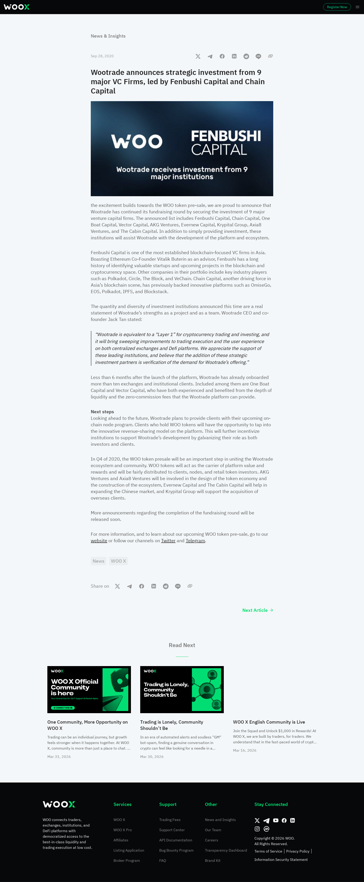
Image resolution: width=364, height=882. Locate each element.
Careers (211, 840)
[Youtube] (276, 821)
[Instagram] (257, 829)
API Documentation (175, 840)
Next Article (257, 610)
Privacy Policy (297, 851)
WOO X (119, 820)
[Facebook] (284, 821)
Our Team (213, 830)
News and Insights (220, 820)
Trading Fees (170, 820)
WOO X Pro (123, 830)
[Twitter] (257, 821)
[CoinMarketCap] (266, 829)
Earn (164, 7)
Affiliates (121, 840)
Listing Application (129, 850)
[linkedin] (234, 56)
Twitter (168, 540)
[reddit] (246, 56)
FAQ (162, 860)
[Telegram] (266, 820)
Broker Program (127, 860)
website (99, 540)
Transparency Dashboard (226, 850)
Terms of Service (268, 851)
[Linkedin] (292, 821)
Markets (64, 7)
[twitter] (198, 56)
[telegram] (210, 56)
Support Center (172, 830)
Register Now (324, 7)
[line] (258, 56)
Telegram (195, 540)
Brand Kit (213, 860)
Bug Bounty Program (176, 850)
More (216, 7)
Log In (294, 7)
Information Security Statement (281, 859)
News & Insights (108, 36)
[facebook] (222, 56)
